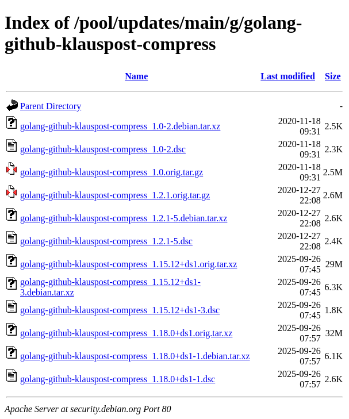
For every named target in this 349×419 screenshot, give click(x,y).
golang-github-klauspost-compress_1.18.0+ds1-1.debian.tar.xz (135, 356)
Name (136, 76)
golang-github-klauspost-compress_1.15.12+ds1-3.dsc (120, 310)
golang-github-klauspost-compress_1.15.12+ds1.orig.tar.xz (128, 264)
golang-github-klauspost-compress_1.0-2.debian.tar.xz (120, 126)
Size (333, 76)
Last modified (287, 76)
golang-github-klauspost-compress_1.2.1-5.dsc (106, 241)
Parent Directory (50, 106)
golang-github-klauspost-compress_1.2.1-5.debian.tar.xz (123, 218)
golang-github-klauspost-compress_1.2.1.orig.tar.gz (115, 195)
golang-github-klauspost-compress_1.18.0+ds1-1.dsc (117, 379)
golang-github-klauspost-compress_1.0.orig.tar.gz (111, 172)
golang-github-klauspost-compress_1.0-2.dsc (103, 149)
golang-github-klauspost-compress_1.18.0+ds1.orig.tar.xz (126, 333)
